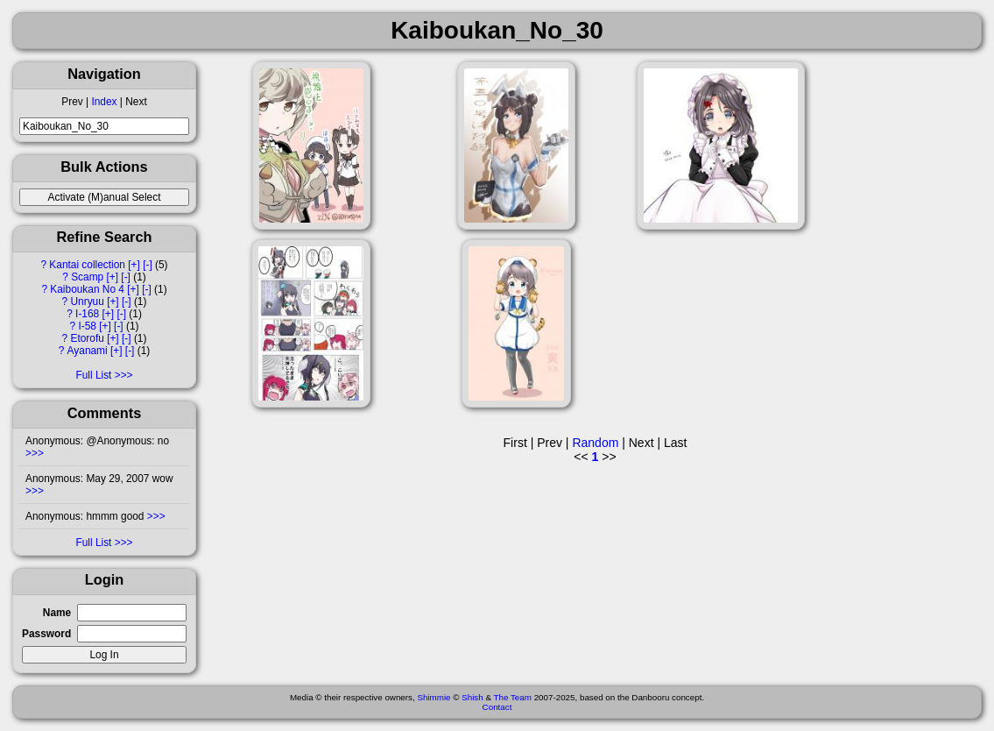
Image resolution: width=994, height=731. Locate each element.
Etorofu (86, 338)
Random (595, 443)
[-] (147, 265)
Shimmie (433, 697)
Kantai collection (87, 265)
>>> (34, 453)
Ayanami (87, 350)
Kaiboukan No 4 (87, 289)
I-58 (87, 326)
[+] (134, 265)
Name (57, 613)
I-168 (87, 314)
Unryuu (86, 301)
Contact (497, 707)
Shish (472, 697)
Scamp (87, 277)
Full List (93, 375)
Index (103, 102)
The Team (513, 697)
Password (46, 634)
